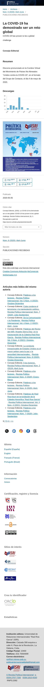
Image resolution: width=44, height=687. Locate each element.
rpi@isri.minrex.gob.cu (16, 659)
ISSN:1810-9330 (29, 678)
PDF (11, 180)
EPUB (25, 184)
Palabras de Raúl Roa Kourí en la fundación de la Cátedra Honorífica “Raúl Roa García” (23, 397)
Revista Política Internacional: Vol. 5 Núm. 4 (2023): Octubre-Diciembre (22, 301)
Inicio (5, 9)
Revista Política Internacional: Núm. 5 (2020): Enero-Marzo (23, 377)
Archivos (13, 9)
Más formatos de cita (13, 227)
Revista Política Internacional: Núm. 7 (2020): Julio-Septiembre (22, 414)
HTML (25, 180)
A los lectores (29, 363)
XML (11, 184)
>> (12, 421)
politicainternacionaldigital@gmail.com (23, 662)
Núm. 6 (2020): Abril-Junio (13, 12)
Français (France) (12, 458)
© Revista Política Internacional (20, 675)
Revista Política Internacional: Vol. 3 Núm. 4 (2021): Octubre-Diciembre (24, 340)
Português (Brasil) (12, 462)
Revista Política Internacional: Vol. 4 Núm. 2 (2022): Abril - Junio (22, 323)
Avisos (7, 482)
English (7, 453)
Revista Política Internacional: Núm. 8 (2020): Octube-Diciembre (23, 357)
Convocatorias (10, 478)
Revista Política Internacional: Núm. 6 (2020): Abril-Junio (22, 388)
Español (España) (12, 449)
